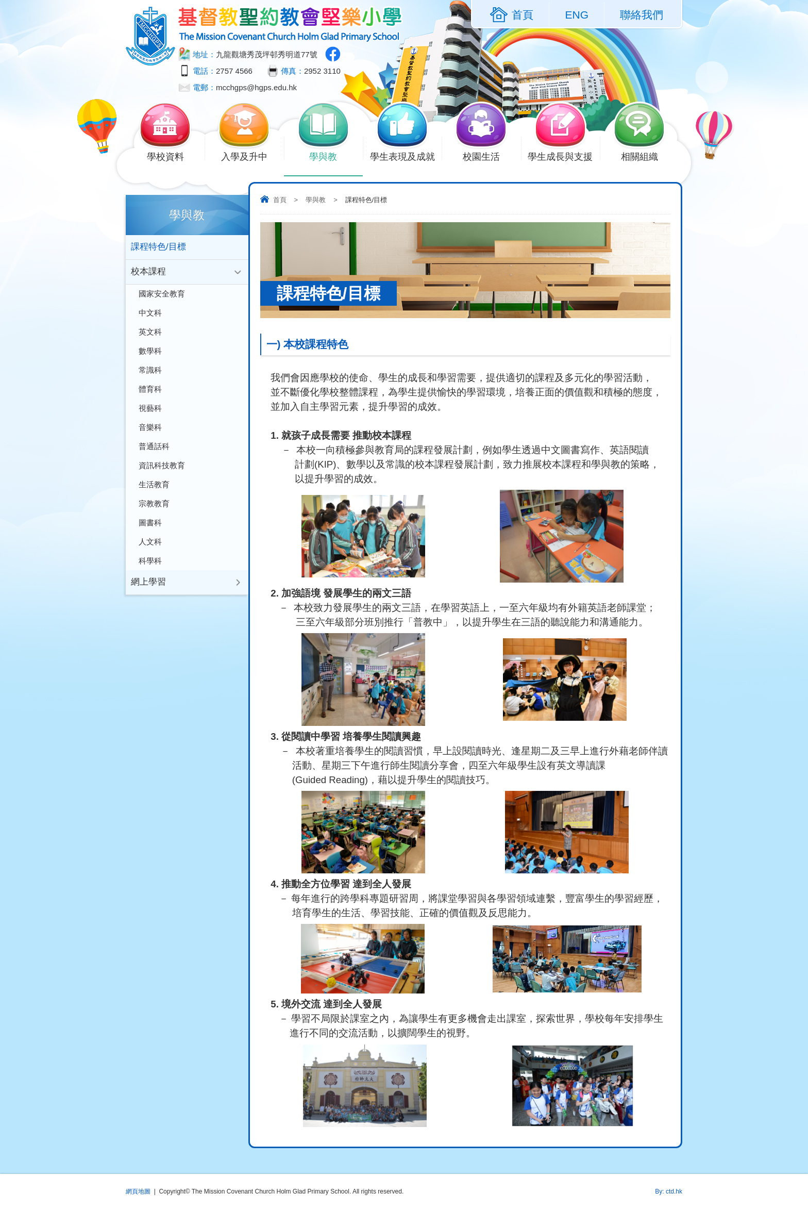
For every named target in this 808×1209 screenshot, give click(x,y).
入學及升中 (250, 156)
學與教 (329, 156)
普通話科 (154, 452)
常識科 (150, 373)
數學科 (150, 354)
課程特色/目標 (158, 247)
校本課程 (148, 272)
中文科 (150, 314)
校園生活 (487, 156)
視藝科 (150, 412)
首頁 (280, 200)
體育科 (150, 393)
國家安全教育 (162, 295)
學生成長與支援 (564, 156)
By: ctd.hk (668, 1191)
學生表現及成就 (406, 156)
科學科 (150, 569)
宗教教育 (154, 510)
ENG (576, 15)
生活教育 (154, 491)
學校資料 (171, 156)
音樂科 (150, 432)
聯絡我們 (641, 15)
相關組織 (645, 156)
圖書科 (150, 530)
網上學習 (148, 592)
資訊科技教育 (162, 471)
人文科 (150, 549)
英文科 (150, 334)
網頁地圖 (138, 1191)
